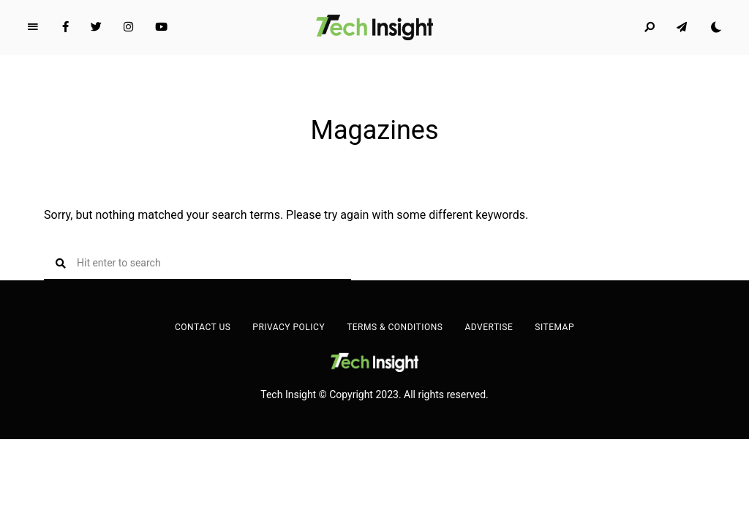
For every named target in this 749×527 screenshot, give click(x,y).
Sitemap (554, 327)
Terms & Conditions (395, 327)
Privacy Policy (288, 327)
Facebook (65, 27)
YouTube (161, 27)
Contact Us (202, 327)
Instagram (128, 27)
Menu (33, 27)
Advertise (488, 327)
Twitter (96, 27)
